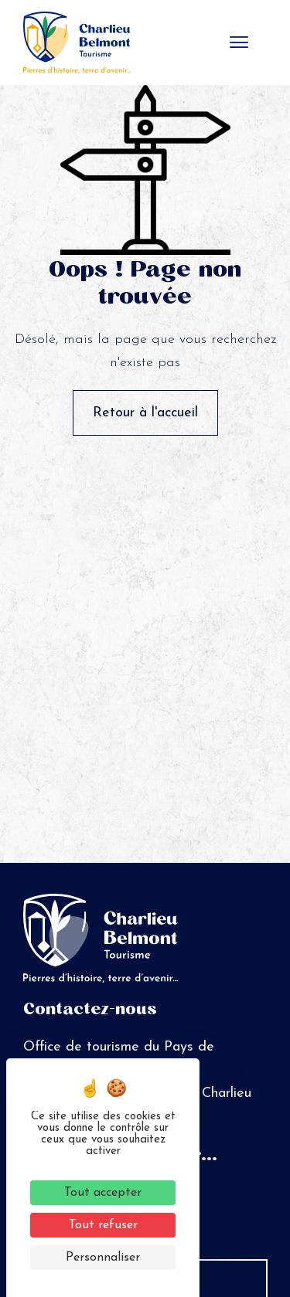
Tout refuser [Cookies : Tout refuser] (103, 1225)
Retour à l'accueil (145, 413)
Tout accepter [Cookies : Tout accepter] (103, 1193)
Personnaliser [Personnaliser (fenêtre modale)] (103, 1257)
